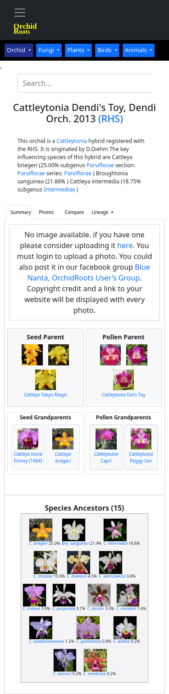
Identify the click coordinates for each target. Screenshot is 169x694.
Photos (46, 212)
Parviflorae (100, 165)
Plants (76, 50)
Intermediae (59, 189)
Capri (106, 457)
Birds (105, 50)
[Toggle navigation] (19, 13)
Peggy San (141, 457)
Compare (74, 212)
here (124, 245)
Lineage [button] (100, 212)
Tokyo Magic (46, 394)
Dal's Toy (123, 394)
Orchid (17, 50)
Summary (20, 212)
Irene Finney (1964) (28, 457)
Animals (136, 50)
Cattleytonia (71, 141)
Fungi (46, 50)
